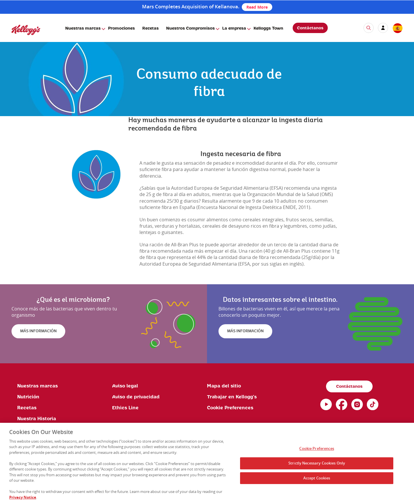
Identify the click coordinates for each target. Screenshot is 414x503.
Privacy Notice (22, 499)
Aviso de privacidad (136, 397)
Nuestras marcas (83, 28)
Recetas (150, 28)
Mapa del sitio (224, 386)
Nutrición (28, 397)
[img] (96, 174)
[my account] (383, 28)
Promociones (121, 28)
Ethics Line (125, 408)
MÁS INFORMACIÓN (38, 331)
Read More (257, 7)
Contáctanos (310, 28)
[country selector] (397, 28)
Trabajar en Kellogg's (232, 397)
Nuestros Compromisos (190, 28)
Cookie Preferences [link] (230, 408)
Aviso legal (125, 386)
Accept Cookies (316, 479)
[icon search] (368, 28)
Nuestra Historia (36, 418)
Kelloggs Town (268, 28)
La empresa (234, 28)
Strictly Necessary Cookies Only (316, 464)
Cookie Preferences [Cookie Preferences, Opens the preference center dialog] (316, 450)
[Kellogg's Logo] (20, 37)
